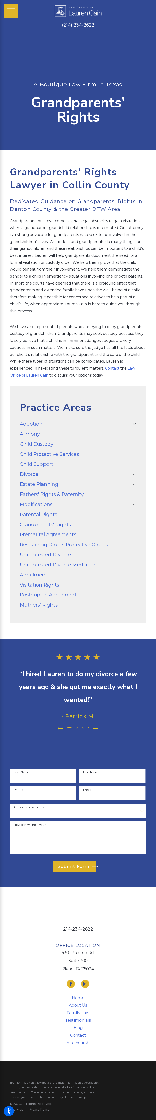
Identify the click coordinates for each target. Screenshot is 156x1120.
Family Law (78, 1012)
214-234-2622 (78, 929)
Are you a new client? (29, 807)
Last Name (91, 772)
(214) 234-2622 (78, 25)
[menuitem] (75, 424)
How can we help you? (30, 825)
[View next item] (96, 728)
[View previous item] (59, 728)
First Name (22, 772)
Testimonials (78, 1020)
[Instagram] (85, 984)
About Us (78, 1005)
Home (78, 997)
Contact (112, 368)
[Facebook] (71, 984)
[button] (9, 1111)
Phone (18, 790)
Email (87, 790)
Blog (78, 1027)
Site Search (78, 1042)
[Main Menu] (11, 11)
